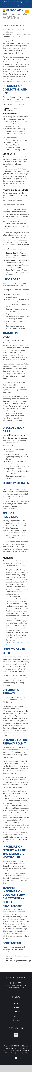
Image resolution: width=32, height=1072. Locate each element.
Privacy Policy (23, 1053)
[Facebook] (16, 1035)
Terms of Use (8, 1053)
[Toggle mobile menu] (27, 11)
